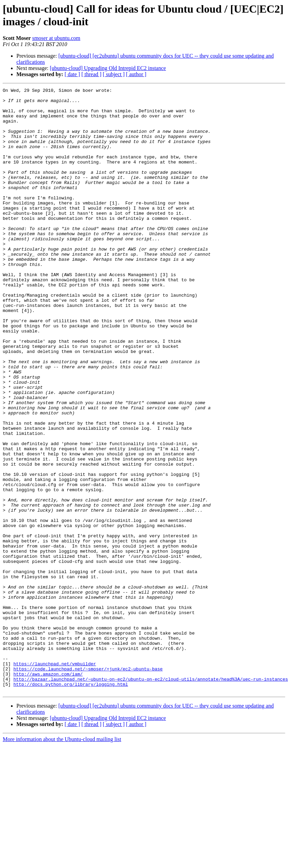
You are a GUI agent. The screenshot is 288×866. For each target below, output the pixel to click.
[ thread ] (91, 74)
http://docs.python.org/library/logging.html (70, 804)
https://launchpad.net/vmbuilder (54, 779)
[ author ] (136, 74)
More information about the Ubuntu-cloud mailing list (62, 860)
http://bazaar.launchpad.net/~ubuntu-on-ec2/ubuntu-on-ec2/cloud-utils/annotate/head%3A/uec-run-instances (150, 798)
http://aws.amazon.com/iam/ (48, 792)
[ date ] (72, 74)
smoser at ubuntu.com (56, 38)
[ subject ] (114, 74)
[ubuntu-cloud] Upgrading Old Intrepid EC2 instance (108, 68)
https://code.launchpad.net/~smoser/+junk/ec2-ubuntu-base (88, 785)
